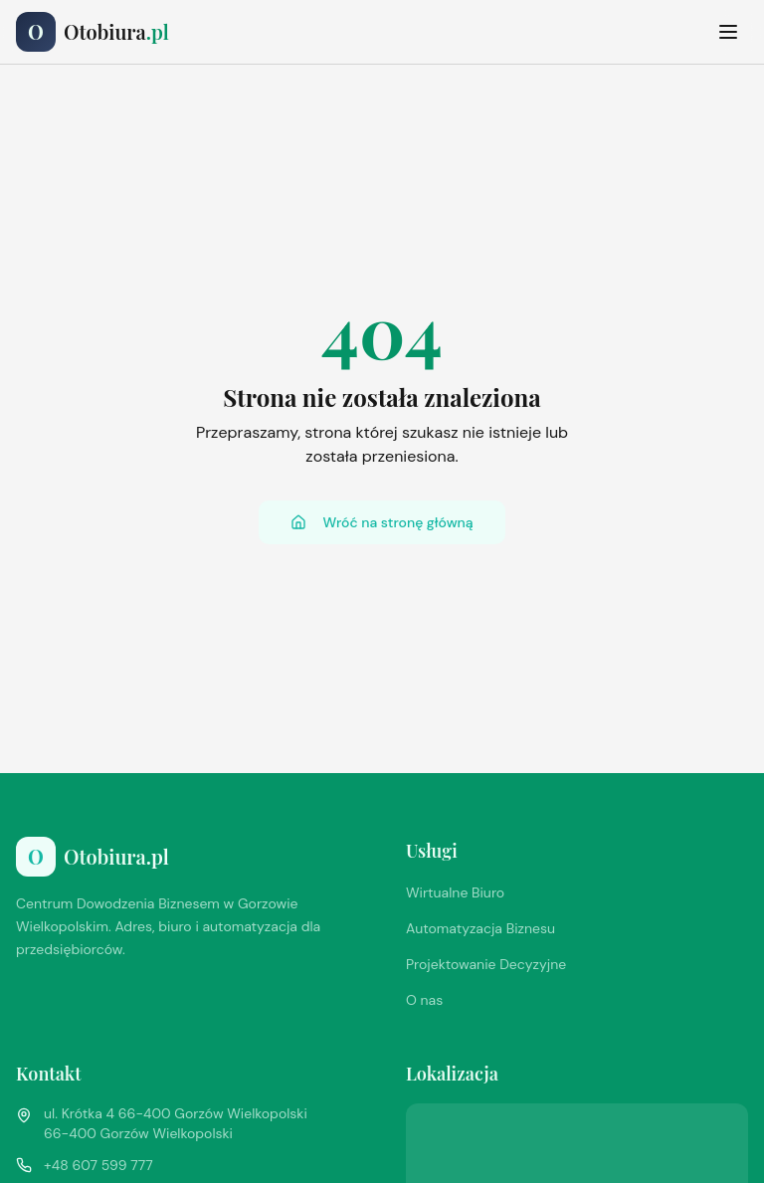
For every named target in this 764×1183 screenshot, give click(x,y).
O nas (424, 1000)
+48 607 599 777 (98, 1165)
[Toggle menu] (728, 32)
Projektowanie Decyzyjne (486, 964)
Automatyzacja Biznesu (480, 928)
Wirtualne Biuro (455, 892)
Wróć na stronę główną (381, 522)
